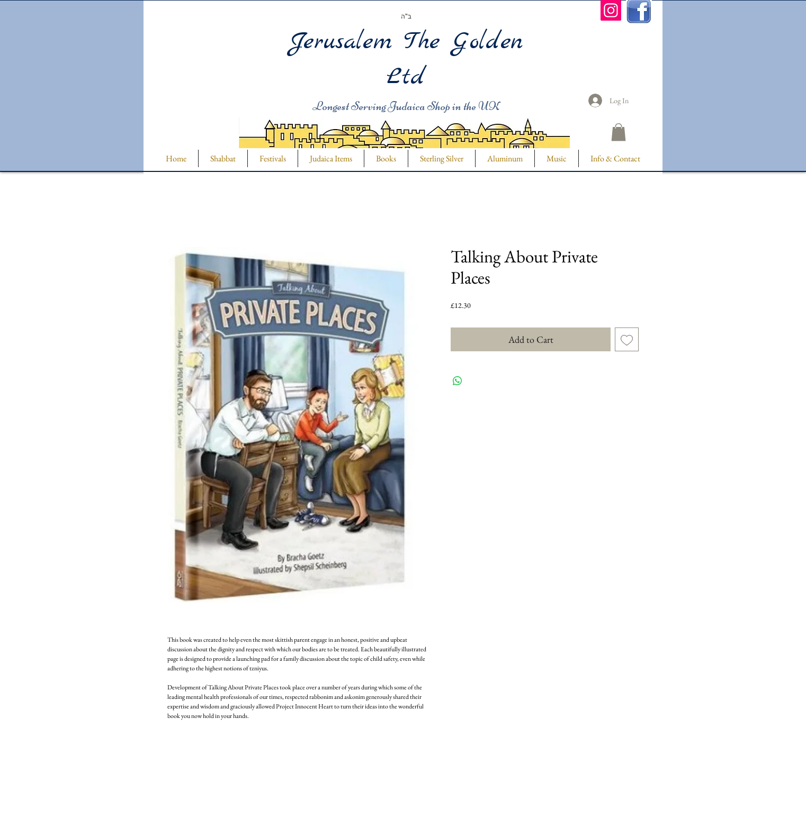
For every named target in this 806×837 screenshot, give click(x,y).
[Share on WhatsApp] (457, 381)
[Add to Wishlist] (627, 339)
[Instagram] (611, 10)
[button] (618, 132)
